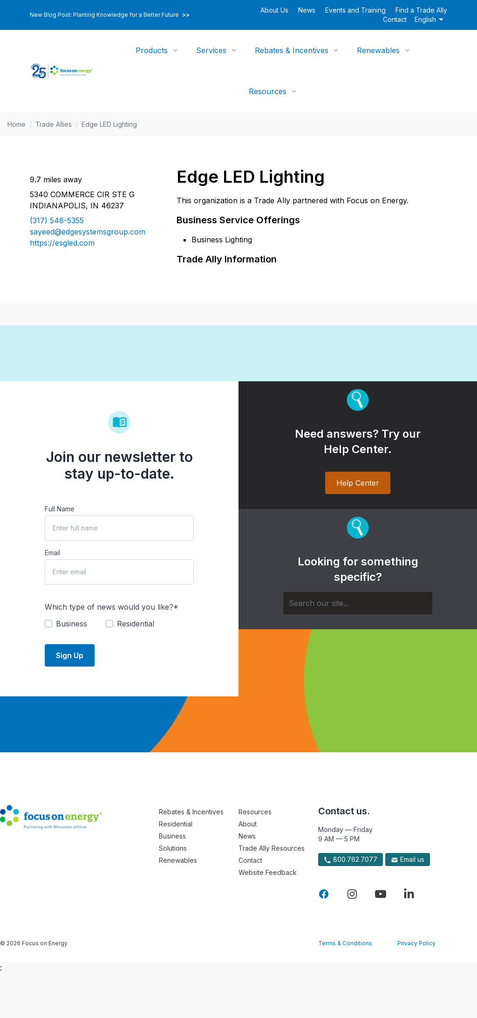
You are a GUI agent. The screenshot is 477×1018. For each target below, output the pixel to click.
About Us (274, 10)
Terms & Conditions (345, 943)
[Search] (357, 603)
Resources (267, 91)
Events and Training (355, 10)
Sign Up (69, 655)
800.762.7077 (350, 859)
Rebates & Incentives (291, 50)
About (247, 824)
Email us (407, 859)
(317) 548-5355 (57, 220)
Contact (395, 19)
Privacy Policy (416, 943)
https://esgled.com (62, 243)
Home (16, 124)
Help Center (357, 483)
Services (211, 50)
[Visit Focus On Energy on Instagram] (352, 894)
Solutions (173, 848)
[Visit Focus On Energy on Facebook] (323, 894)
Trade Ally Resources (271, 848)
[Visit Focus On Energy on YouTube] (380, 894)
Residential (175, 824)
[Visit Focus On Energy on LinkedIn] (409, 894)
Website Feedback (267, 872)
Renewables (378, 50)
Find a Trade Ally (421, 10)
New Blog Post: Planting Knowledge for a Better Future (110, 15)
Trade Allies (53, 124)
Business (172, 836)
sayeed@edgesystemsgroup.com (87, 231)
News (306, 10)
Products (152, 50)
